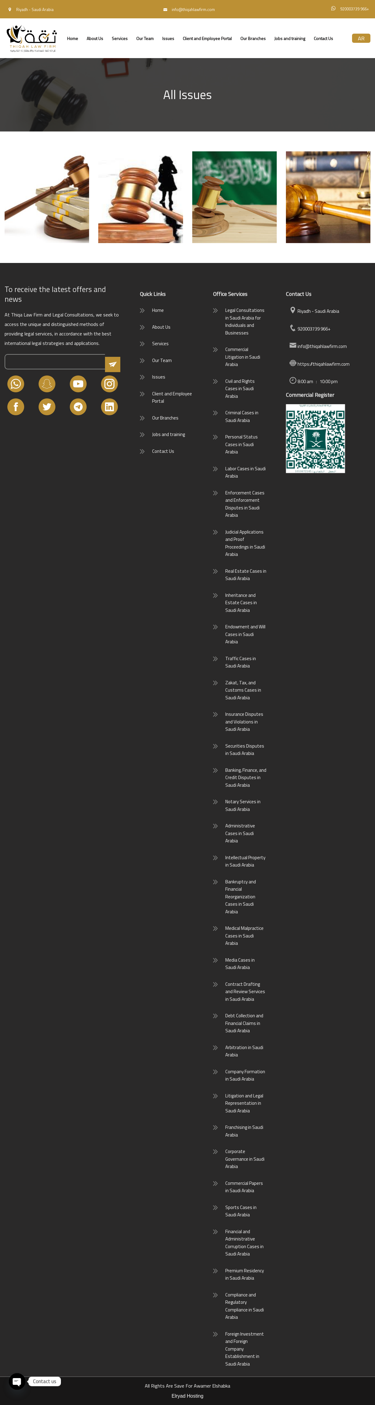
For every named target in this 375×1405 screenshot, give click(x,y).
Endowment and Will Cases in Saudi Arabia (245, 634)
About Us (95, 38)
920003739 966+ (310, 328)
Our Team (145, 38)
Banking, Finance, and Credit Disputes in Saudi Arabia (245, 778)
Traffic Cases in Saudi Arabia (240, 662)
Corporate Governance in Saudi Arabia (244, 1159)
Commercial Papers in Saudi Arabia (244, 1187)
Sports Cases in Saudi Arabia (241, 1211)
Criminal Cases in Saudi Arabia (241, 416)
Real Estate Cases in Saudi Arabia (245, 575)
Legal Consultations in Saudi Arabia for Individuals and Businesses (244, 321)
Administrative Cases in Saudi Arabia (240, 833)
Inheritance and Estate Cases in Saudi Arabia (241, 603)
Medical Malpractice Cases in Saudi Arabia (244, 936)
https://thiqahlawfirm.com (319, 364)
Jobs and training (289, 38)
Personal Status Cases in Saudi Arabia (241, 444)
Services (120, 38)
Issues (168, 38)
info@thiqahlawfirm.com (318, 346)
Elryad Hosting (187, 1396)
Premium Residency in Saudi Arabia (244, 1274)
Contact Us (323, 38)
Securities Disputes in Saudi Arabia (244, 749)
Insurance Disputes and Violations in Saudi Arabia (244, 722)
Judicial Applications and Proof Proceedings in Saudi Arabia (245, 543)
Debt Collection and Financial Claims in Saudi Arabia (244, 1023)
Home (72, 38)
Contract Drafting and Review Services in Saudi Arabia (245, 992)
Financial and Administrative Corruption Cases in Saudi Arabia (244, 1243)
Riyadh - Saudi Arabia (314, 311)
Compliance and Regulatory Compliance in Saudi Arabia (244, 1306)
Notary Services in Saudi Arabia (243, 805)
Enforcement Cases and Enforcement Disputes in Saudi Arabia (244, 504)
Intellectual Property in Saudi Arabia (245, 861)
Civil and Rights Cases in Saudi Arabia (240, 389)
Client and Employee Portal (207, 38)
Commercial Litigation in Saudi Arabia (242, 357)
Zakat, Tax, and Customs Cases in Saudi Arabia (243, 690)
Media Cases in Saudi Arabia (240, 963)
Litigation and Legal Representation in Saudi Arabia (244, 1103)
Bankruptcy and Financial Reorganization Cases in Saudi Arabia (240, 896)
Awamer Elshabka (212, 1385)
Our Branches (253, 38)
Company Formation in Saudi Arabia (245, 1075)
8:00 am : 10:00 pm (313, 381)
